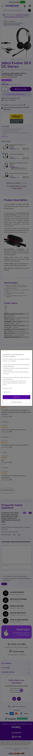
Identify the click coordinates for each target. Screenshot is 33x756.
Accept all (16, 397)
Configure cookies (16, 402)
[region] (16, 378)
